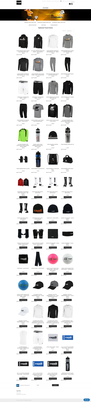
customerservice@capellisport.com (69, 1)
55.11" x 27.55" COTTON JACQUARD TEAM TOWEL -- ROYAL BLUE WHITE (37, 374)
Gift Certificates (48, 1)
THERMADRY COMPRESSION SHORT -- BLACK (38, 98)
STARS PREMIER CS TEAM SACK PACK (52, 169)
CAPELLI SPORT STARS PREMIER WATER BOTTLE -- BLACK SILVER (37, 145)
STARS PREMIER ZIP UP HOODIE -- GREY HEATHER (52, 98)
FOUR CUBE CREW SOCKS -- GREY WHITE (67, 192)
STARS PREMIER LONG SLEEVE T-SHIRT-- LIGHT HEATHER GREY (37, 74)
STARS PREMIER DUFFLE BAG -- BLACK (67, 169)
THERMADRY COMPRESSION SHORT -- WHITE (23, 98)
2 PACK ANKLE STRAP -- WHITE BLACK (52, 348)
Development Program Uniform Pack (44, 22)
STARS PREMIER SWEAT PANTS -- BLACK (67, 74)
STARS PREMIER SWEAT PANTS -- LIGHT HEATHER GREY (52, 74)
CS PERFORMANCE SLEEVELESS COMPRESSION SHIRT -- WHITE (23, 348)
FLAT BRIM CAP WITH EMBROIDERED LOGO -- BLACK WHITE (38, 295)
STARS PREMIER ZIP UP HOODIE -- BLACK (67, 98)
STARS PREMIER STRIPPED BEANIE (52, 145)
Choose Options (23, 197)
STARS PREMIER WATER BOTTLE (67, 144)
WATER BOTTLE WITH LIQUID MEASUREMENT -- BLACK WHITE (67, 374)
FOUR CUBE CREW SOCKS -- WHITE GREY (37, 192)
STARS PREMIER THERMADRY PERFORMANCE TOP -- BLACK (23, 74)
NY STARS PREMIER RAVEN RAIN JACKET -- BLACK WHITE (37, 51)
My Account (44, 1)
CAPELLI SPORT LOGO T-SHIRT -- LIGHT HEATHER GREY (37, 121)
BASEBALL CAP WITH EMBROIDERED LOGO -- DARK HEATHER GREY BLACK (53, 295)
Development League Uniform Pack (58, 22)
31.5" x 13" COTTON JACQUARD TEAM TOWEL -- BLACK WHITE (23, 374)
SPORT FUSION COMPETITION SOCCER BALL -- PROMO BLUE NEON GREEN (23, 295)
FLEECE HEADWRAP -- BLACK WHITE (67, 244)
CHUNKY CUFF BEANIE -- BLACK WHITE (67, 218)
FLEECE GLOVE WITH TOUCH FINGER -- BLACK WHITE (23, 244)
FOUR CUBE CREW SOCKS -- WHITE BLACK (52, 192)
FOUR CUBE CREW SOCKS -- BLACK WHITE (23, 218)
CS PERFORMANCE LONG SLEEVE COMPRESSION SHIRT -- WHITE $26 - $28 (67, 321)
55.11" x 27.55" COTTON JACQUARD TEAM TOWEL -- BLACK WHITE (52, 374)
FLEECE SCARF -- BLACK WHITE (38, 268)
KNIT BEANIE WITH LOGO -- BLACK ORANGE (37, 218)
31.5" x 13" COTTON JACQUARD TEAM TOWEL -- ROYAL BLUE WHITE (67, 348)
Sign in (53, 1)
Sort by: (64, 30)
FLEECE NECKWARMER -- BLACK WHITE (52, 244)
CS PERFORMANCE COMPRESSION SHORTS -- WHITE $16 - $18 (38, 348)
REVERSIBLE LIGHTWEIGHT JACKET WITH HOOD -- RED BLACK (23, 192)
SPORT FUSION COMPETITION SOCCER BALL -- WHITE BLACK (67, 269)
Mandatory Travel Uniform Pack (30, 22)
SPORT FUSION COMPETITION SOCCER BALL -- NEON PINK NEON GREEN (53, 269)
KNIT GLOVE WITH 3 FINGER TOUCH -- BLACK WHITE (37, 244)
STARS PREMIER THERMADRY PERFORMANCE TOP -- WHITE (53, 51)
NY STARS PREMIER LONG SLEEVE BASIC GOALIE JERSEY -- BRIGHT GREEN (23, 145)
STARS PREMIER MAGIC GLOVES (23, 168)
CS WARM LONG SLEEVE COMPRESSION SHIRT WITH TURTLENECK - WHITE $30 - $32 (38, 321)
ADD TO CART (19, 54)
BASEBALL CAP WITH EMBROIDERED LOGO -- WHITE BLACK (23, 321)
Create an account (57, 1)
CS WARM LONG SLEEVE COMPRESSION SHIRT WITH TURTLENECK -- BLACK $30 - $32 (52, 321)
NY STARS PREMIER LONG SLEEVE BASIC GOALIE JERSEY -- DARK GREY (67, 121)
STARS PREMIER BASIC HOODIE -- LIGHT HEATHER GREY (67, 51)
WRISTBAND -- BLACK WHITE (23, 268)
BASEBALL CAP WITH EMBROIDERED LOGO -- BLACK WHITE (67, 295)
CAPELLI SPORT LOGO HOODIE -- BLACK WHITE (52, 121)
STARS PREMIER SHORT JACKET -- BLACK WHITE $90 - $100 (23, 51)
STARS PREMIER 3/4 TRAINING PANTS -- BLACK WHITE (23, 121)
